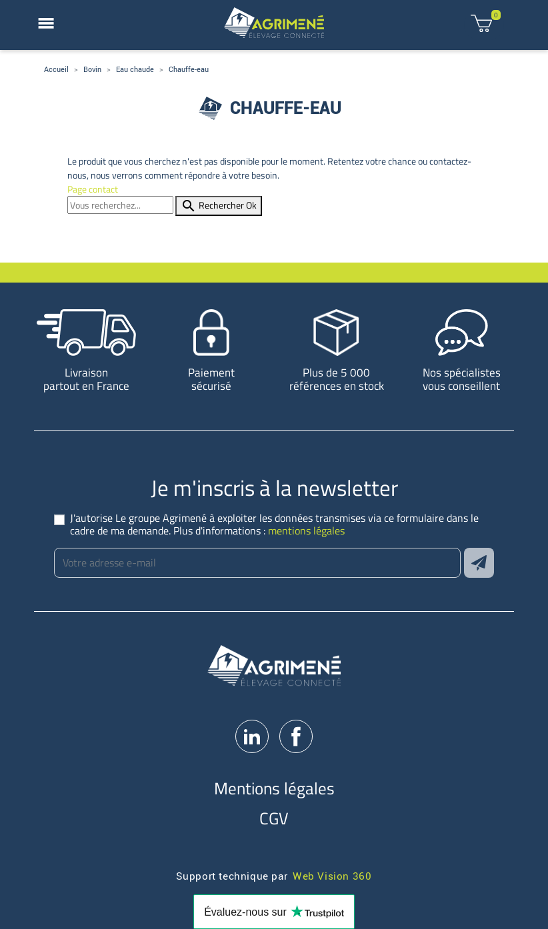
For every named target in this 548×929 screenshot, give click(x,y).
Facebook (296, 736)
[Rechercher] (120, 205)
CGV (274, 818)
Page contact (92, 189)
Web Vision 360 (332, 875)
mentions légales (306, 530)
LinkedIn (252, 736)
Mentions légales (274, 788)
